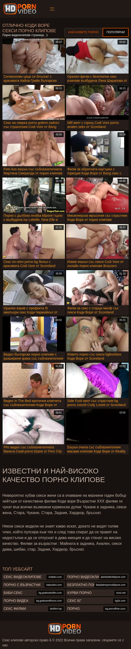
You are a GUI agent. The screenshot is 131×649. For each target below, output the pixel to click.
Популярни (115, 32)
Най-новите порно (83, 32)
